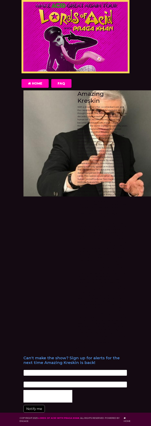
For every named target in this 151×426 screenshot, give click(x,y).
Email (26, 368)
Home (35, 83)
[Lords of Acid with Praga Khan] (75, 37)
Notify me (34, 409)
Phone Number (31, 379)
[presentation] (47, 396)
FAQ (61, 83)
